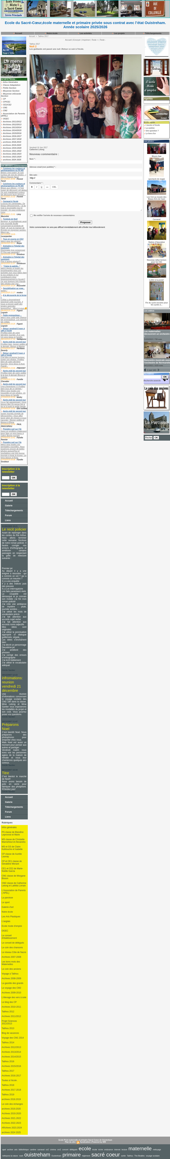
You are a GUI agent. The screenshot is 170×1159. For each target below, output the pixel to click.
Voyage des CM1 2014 (13, 1038)
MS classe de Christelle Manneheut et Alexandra (13, 840)
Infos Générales (9, 82)
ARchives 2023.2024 (12, 1127)
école (94, 1149)
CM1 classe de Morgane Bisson (13, 877)
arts (15, 1150)
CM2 (4, 110)
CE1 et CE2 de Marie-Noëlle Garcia (12, 869)
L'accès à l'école (152, 125)
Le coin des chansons (12, 947)
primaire (71, 1155)
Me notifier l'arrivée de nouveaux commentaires (54, 215)
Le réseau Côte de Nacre (14, 952)
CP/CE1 (5, 102)
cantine (33, 1149)
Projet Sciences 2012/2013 (9, 1022)
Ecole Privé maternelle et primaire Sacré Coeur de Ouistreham (85, 1140)
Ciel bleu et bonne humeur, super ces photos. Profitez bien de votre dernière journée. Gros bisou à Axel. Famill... (13, 361)
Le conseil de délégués (13, 943)
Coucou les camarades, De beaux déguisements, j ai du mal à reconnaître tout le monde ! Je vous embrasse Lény (13, 207)
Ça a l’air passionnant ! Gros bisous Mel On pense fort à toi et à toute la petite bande (13, 404)
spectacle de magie (156, 179)
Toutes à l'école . (10, 1080)
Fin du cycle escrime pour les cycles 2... (156, 304)
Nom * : (32, 159)
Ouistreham (56, 1156)
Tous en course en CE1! (13, 239)
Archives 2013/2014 (11, 127)
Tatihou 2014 (8, 1042)
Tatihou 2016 (8, 1061)
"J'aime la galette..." (11, 266)
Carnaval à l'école (10, 201)
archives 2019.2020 (11, 145)
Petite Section (8, 88)
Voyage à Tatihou (10, 973)
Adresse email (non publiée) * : (42, 167)
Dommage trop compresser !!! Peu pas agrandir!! (13, 251)
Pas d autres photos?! (11, 261)
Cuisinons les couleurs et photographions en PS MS (13, 169)
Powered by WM (99, 1142)
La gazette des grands (12, 983)
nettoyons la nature (10, 1156)
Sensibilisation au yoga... (14, 288)
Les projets (118, 33)
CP (3, 99)
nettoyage (157, 1150)
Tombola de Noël (10, 219)
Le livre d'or (150, 133)
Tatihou (130, 1156)
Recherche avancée (152, 381)
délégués (73, 1149)
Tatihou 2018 (8, 1085)
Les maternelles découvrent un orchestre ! (157, 334)
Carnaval (156, 219)
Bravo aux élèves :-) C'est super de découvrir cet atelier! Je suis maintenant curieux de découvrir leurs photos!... (14, 191)
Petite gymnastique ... (12, 315)
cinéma (53, 1150)
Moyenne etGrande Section (11, 95)
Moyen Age (156, 156)
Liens (6, 520)
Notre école (51, 33)
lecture (124, 1150)
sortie (123, 1156)
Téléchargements (152, 33)
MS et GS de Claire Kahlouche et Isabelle (12, 848)
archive (10, 1150)
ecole (85, 1148)
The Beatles (139, 1156)
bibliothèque (24, 1150)
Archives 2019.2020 (11, 148)
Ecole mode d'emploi (12, 926)
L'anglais (6, 921)
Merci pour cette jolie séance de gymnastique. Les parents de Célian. (14, 319)
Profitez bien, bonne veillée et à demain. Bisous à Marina (14, 345)
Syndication (85, 1142)
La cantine (149, 128)
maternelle (140, 1148)
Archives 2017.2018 (11, 139)
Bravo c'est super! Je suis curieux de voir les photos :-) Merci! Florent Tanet (13, 174)
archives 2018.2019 (11, 142)
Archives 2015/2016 (11, 133)
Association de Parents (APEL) (13, 114)
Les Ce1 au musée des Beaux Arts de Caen (156, 198)
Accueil (17, 33)
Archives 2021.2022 (11, 151)
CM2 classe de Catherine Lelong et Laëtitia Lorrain (14, 884)
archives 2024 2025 (11, 160)
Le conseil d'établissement (9, 936)
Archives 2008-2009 (11, 978)
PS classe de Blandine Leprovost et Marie (13, 833)
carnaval (40, 1150)
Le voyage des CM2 (11, 988)
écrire (100, 1150)
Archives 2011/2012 (11, 121)
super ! (4, 290)
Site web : (33, 175)
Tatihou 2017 (8, 1071)
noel (21, 1156)
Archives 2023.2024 (11, 157)
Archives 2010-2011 (11, 1007)
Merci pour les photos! (11, 241)
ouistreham (37, 1155)
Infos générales (9, 827)
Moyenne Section (10, 91)
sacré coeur (105, 1155)
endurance (108, 1150)
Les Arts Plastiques (11, 916)
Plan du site (70, 1142)
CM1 (4, 107)
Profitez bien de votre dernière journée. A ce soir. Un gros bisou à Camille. (13, 335)
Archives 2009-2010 (11, 992)
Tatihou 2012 (8, 1011)
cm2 (59, 1149)
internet (117, 1150)
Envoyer (76, 40)
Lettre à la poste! (156, 280)
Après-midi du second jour (14, 342)
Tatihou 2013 (8, 1028)
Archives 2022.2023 (11, 154)
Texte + (95, 40)
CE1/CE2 (6, 105)
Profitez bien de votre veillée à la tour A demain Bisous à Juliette (13, 375)
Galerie (7, 505)
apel (4, 1149)
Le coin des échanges (12, 1104)
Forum (7, 515)
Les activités (85, 33)
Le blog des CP (9, 1002)
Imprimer (86, 40)
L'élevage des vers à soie (14, 997)
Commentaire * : (36, 183)
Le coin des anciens (11, 969)
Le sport (6, 902)
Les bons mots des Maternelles (11, 963)
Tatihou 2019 (8, 1094)
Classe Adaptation (11, 85)
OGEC (5, 119)
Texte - (103, 40)
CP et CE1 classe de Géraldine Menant (12, 862)
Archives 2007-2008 (11, 957)
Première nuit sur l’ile (12, 429)
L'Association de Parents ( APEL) (14, 891)
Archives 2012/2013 (11, 124)
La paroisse (7, 897)
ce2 (47, 1149)
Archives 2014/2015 (11, 130)
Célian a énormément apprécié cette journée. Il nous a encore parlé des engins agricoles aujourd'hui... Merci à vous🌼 (14, 303)
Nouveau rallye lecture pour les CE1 (156, 261)
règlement (86, 1156)
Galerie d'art (8, 907)
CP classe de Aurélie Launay (12, 855)
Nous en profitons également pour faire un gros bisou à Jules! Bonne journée (14, 433)
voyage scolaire (153, 1156)
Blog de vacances (10, 1033)
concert (65, 1150)
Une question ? (151, 131)
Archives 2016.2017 (11, 136)
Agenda (148, 98)
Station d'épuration (156, 242)
